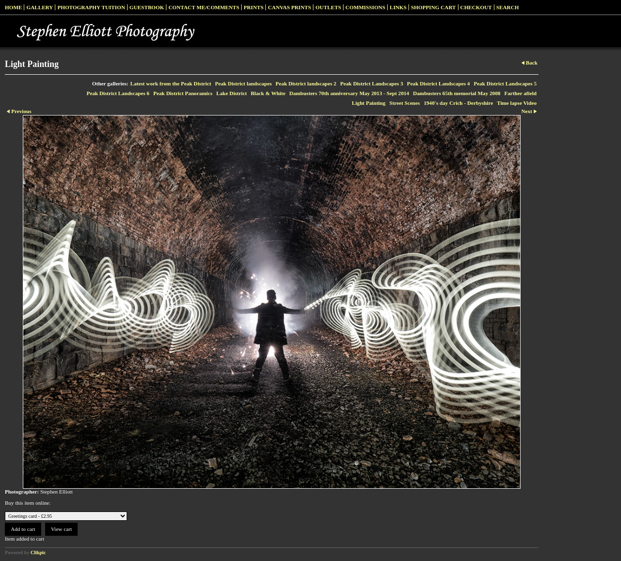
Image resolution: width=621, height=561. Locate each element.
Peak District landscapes (243, 83)
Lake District (231, 93)
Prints (253, 7)
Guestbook (147, 7)
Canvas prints (289, 7)
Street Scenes (405, 103)
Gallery (39, 7)
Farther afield (520, 93)
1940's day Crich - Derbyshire (458, 103)
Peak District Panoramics (182, 93)
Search (507, 7)
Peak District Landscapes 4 (438, 83)
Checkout (476, 7)
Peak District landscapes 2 (306, 83)
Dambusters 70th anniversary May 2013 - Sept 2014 (349, 93)
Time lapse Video (517, 103)
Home (13, 7)
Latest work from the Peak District (171, 83)
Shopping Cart (433, 7)
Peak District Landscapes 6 (117, 93)
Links (398, 7)
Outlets (328, 7)
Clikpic (38, 552)
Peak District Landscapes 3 (371, 83)
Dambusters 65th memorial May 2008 (456, 93)
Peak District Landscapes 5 (505, 83)
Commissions (365, 7)
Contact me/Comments (203, 7)
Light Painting (368, 103)
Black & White (268, 93)
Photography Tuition (91, 7)
